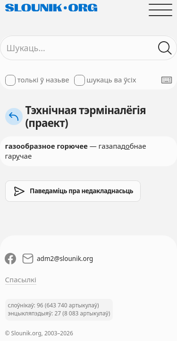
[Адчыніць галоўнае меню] (160, 9)
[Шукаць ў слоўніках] (165, 48)
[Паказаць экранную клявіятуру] (166, 80)
